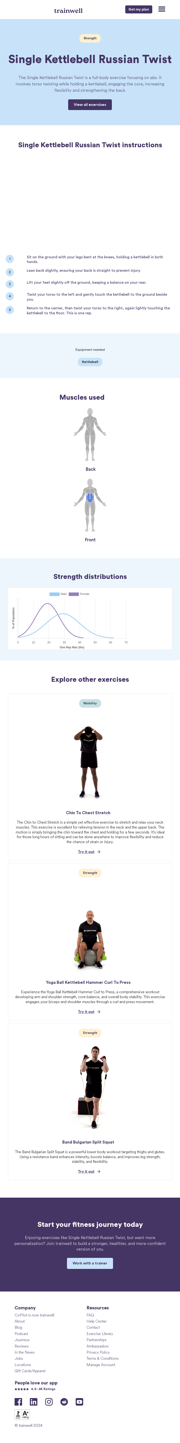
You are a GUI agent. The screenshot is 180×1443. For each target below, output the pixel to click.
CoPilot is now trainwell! (35, 1314)
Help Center (96, 1321)
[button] (159, 9)
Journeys (22, 1339)
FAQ (90, 1314)
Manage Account (100, 1364)
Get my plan (139, 9)
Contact (93, 1327)
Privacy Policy (98, 1352)
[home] (69, 8)
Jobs (19, 1358)
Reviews (22, 1345)
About (20, 1321)
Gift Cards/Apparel (30, 1370)
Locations (23, 1364)
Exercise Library (99, 1333)
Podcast (21, 1333)
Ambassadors (97, 1345)
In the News (25, 1352)
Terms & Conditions (102, 1358)
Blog (18, 1327)
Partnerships (96, 1339)
